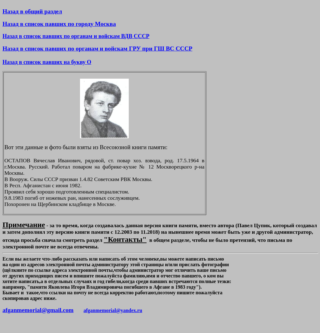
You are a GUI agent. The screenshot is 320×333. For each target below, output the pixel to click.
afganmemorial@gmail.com (37, 310)
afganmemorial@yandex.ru (112, 310)
